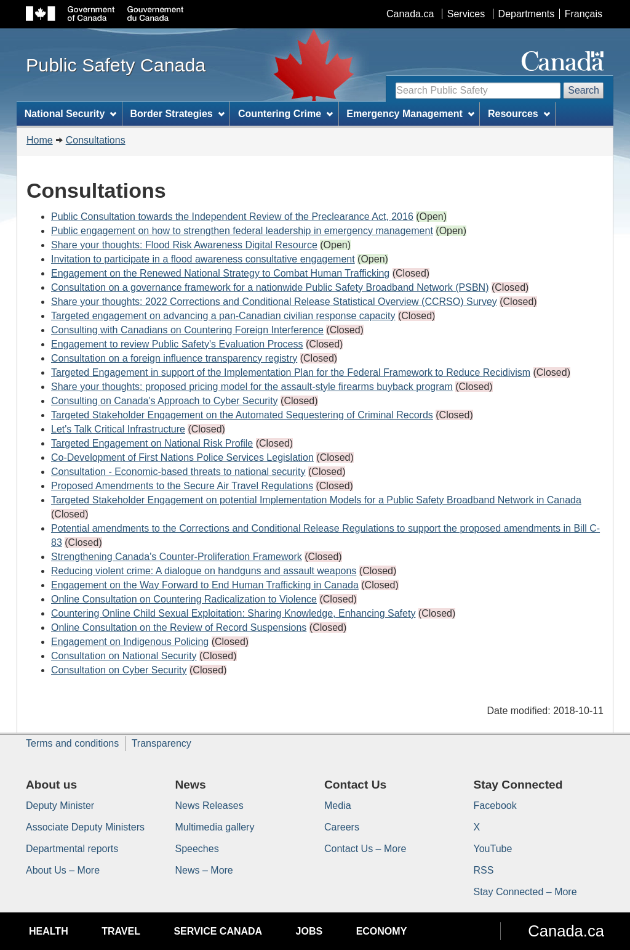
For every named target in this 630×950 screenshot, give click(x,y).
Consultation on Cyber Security (119, 670)
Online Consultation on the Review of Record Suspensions (178, 627)
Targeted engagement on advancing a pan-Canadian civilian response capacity (223, 316)
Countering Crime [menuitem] (285, 113)
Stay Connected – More (525, 892)
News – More (204, 870)
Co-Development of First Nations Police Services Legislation (182, 457)
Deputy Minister (60, 805)
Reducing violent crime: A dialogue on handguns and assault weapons (203, 571)
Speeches (197, 848)
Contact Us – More (365, 848)
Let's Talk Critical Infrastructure (118, 429)
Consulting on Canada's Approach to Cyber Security (164, 401)
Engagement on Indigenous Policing (130, 641)
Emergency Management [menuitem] (410, 113)
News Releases (209, 805)
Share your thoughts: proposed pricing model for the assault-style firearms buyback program (252, 386)
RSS (484, 870)
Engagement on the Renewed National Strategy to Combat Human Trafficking (220, 273)
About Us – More (63, 870)
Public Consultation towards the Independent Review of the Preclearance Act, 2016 (232, 216)
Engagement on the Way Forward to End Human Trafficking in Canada (205, 585)
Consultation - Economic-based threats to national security (178, 471)
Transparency (161, 743)
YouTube (493, 848)
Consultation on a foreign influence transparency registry (174, 358)
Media (337, 805)
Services (466, 14)
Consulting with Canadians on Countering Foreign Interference (187, 330)
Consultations (96, 140)
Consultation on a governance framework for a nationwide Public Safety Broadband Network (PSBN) (269, 287)
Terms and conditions (72, 743)
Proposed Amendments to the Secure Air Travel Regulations (182, 486)
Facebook (495, 805)
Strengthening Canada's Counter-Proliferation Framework (176, 556)
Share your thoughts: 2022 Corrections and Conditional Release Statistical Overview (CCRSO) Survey (274, 301)
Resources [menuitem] (519, 113)
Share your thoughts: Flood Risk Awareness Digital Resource (184, 245)
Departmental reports (72, 848)
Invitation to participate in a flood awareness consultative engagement (203, 259)
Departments (526, 14)
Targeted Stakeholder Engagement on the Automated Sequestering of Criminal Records (242, 415)
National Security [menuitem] (71, 113)
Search (583, 90)
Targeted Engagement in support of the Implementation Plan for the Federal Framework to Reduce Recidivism (290, 372)
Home (39, 140)
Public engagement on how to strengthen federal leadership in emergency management (242, 230)
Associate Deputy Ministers (85, 827)
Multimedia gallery (215, 827)
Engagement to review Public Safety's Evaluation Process (177, 344)
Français (583, 14)
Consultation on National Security (124, 656)
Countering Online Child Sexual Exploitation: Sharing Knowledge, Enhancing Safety (233, 613)
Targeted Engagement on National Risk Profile (152, 443)
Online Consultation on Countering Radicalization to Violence (184, 599)
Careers (341, 827)
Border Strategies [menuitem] (177, 113)
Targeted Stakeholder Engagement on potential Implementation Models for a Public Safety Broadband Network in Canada (316, 500)
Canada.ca (410, 14)
